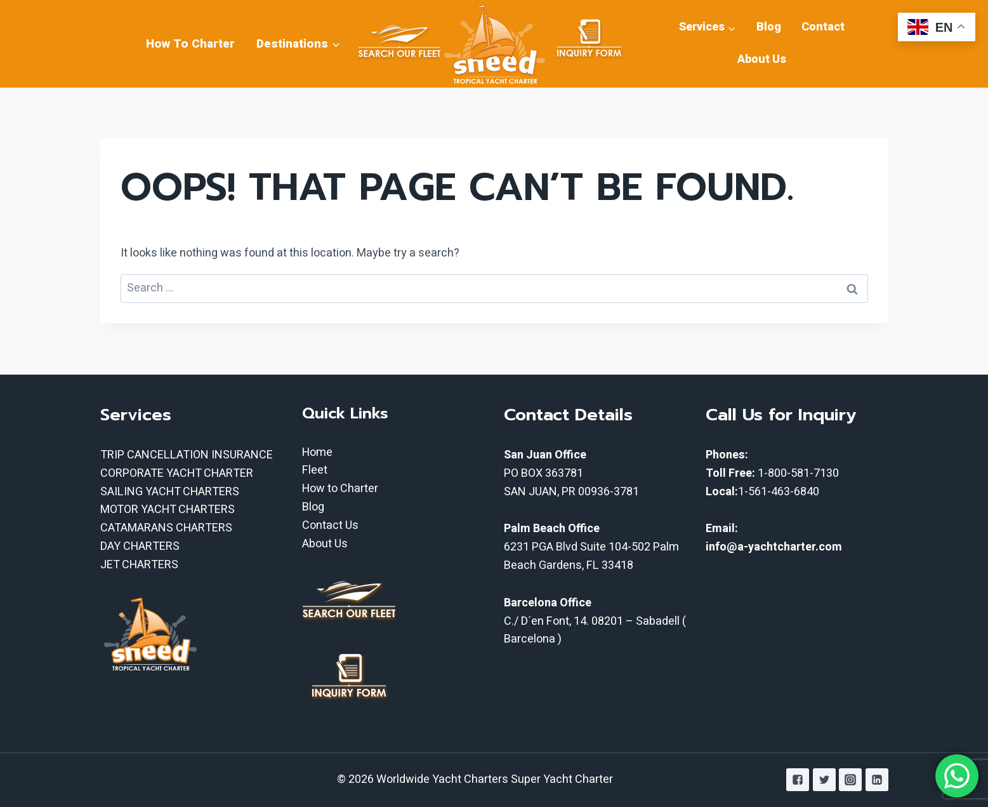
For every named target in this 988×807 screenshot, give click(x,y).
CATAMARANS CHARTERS (166, 528)
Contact (823, 27)
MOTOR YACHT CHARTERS (167, 509)
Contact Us (330, 525)
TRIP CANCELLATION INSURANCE (186, 455)
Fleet (314, 470)
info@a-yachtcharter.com (774, 547)
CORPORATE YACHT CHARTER (176, 473)
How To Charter (190, 44)
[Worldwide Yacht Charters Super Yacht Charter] (494, 44)
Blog (768, 27)
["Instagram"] (850, 779)
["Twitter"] (824, 779)
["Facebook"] (797, 779)
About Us (761, 59)
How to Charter (340, 488)
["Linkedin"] (877, 779)
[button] (335, 43)
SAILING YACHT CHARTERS (169, 491)
